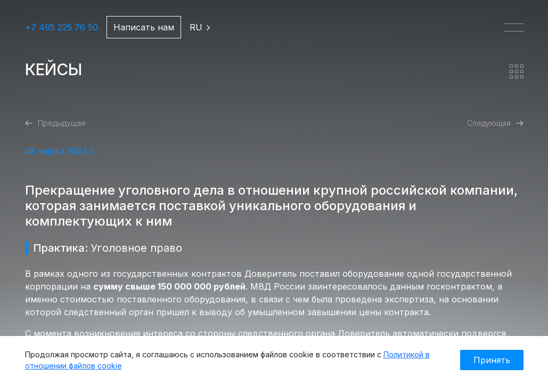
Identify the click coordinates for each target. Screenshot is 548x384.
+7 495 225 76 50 (61, 27)
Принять (491, 360)
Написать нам (143, 27)
